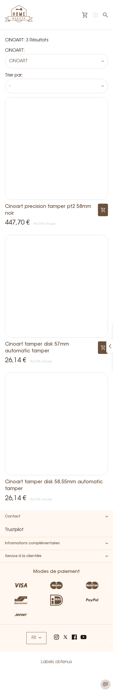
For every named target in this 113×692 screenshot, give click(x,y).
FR (36, 638)
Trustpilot (14, 530)
